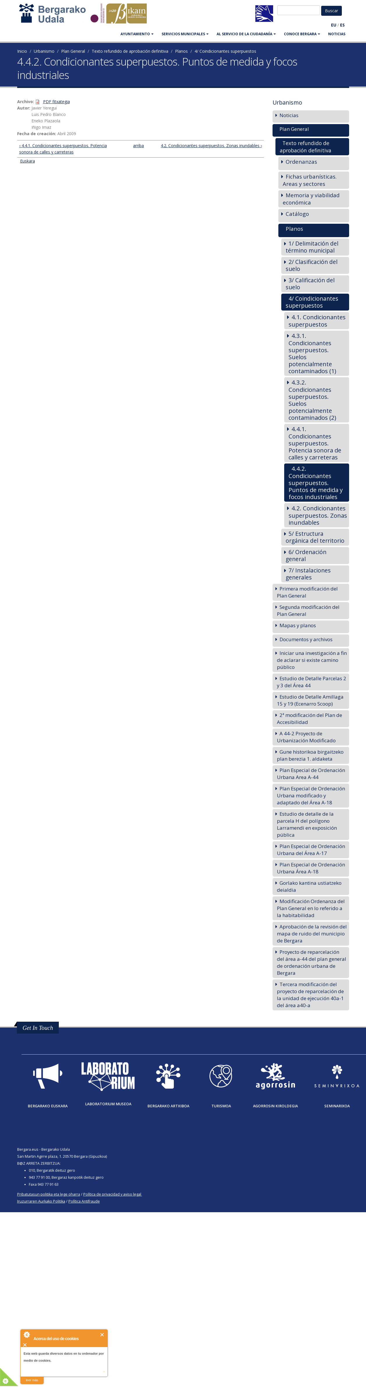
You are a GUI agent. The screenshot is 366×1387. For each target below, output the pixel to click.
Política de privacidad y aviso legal (112, 1194)
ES (342, 25)
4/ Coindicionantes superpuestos (225, 51)
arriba (138, 145)
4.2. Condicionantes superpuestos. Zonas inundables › (211, 145)
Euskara (27, 161)
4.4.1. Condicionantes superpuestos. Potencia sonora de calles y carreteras (315, 443)
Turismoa (221, 1106)
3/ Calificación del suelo (310, 283)
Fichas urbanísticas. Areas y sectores (310, 180)
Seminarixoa (337, 1106)
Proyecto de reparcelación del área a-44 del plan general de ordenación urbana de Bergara (311, 962)
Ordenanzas (301, 161)
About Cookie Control (26, 1335)
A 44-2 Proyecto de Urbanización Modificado (306, 737)
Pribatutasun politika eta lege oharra (48, 1194)
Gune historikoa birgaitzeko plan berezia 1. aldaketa (310, 755)
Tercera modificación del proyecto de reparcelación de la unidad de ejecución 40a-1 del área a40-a (310, 995)
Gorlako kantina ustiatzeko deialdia (309, 886)
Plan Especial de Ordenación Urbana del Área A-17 (311, 849)
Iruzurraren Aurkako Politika (41, 1201)
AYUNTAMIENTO (137, 33)
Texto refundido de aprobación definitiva (130, 51)
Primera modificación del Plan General (307, 592)
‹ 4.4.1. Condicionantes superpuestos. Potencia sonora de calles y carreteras (63, 149)
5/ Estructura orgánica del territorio (315, 537)
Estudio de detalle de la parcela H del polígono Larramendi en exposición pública (307, 824)
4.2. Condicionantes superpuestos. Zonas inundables (318, 515)
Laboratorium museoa (108, 1104)
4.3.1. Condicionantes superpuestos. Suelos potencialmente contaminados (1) (312, 353)
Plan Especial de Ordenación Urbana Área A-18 (311, 868)
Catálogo (297, 213)
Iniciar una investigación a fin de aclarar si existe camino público (312, 660)
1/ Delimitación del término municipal (312, 246)
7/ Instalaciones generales (308, 573)
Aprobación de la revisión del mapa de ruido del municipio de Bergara (312, 933)
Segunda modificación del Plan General (308, 610)
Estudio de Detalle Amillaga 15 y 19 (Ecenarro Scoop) (310, 700)
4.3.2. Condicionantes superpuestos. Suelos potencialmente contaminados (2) (312, 400)
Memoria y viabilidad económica (311, 198)
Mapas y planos (298, 625)
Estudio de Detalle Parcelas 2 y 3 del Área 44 (311, 682)
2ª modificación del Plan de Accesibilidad (309, 718)
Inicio (22, 51)
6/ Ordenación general (306, 555)
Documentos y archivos (306, 639)
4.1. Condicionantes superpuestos (317, 320)
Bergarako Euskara (48, 1106)
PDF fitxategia (56, 101)
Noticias (336, 33)
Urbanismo (44, 51)
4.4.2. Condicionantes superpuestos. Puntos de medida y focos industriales (316, 482)
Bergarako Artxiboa (168, 1106)
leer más (32, 1380)
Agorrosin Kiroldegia (275, 1106)
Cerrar (102, 1335)
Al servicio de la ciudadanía (246, 33)
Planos (181, 51)
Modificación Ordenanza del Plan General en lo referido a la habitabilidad (311, 908)
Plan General (73, 51)
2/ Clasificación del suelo (311, 265)
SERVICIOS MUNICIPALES (185, 33)
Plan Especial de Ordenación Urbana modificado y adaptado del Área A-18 (311, 795)
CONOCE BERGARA (302, 33)
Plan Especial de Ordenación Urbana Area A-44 (311, 773)
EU (333, 25)
